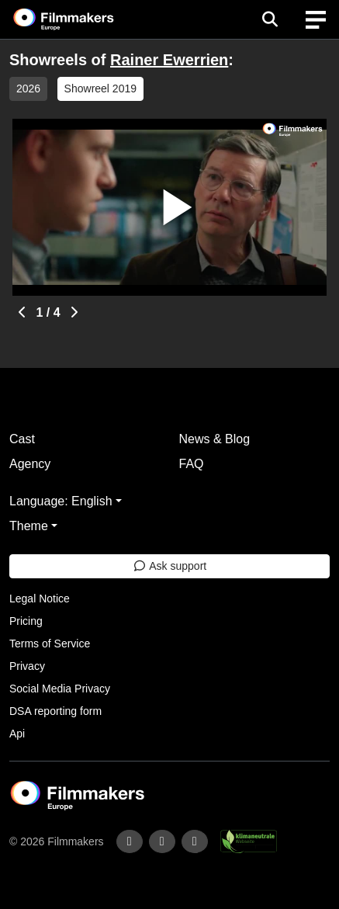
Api (17, 733)
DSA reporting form (55, 711)
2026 (28, 88)
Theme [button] (28, 526)
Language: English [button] (60, 501)
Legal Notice (39, 598)
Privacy (27, 666)
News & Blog (215, 439)
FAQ (191, 463)
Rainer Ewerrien (169, 59)
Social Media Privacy (59, 688)
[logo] (82, 19)
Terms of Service (49, 643)
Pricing (26, 621)
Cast (22, 439)
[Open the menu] (269, 19)
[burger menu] (316, 19)
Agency (29, 463)
